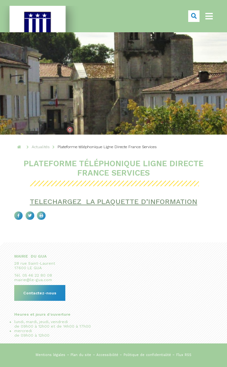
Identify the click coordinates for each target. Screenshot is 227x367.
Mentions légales (50, 355)
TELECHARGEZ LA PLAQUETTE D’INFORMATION (113, 202)
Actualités (40, 147)
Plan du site (80, 355)
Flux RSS (183, 355)
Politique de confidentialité (147, 355)
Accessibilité (107, 355)
